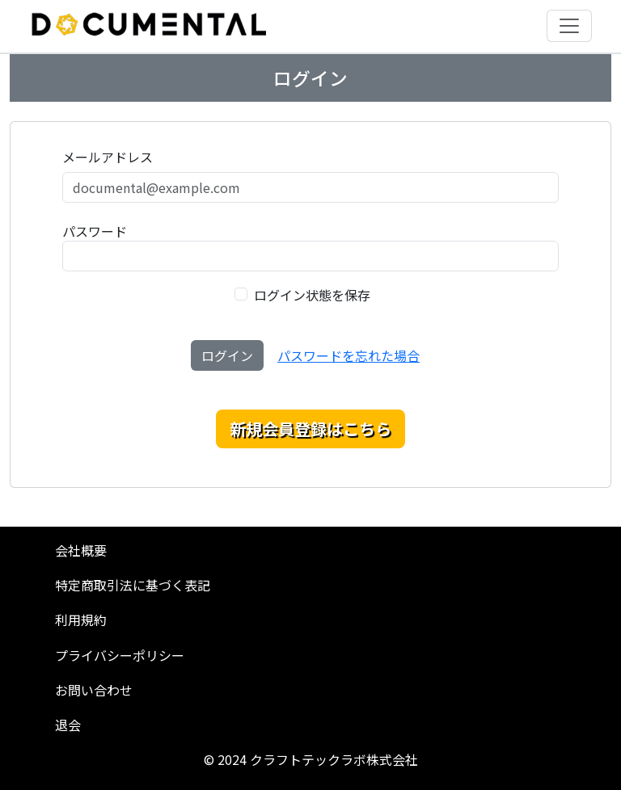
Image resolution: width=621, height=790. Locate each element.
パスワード (94, 231)
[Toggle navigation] (569, 26)
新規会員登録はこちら (310, 428)
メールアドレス (107, 156)
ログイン (227, 355)
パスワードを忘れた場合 (348, 355)
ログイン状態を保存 (312, 295)
